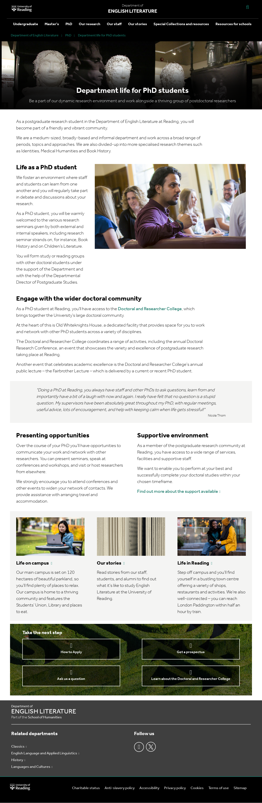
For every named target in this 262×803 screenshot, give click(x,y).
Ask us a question (71, 679)
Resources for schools (234, 24)
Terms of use (218, 788)
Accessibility (149, 788)
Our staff (114, 24)
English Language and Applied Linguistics (44, 753)
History (17, 760)
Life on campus (32, 563)
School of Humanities (45, 717)
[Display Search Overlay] (247, 7)
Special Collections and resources (181, 24)
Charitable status (86, 788)
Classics (18, 747)
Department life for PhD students (102, 35)
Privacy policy (175, 788)
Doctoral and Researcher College (150, 309)
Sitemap (240, 788)
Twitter (151, 747)
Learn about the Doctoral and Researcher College (190, 679)
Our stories (137, 24)
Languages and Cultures (30, 767)
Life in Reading (193, 563)
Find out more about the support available (177, 491)
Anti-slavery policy (120, 788)
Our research (89, 24)
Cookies (197, 788)
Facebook (139, 747)
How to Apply (71, 652)
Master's (52, 24)
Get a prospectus (191, 652)
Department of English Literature (35, 35)
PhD (69, 24)
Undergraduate (25, 24)
